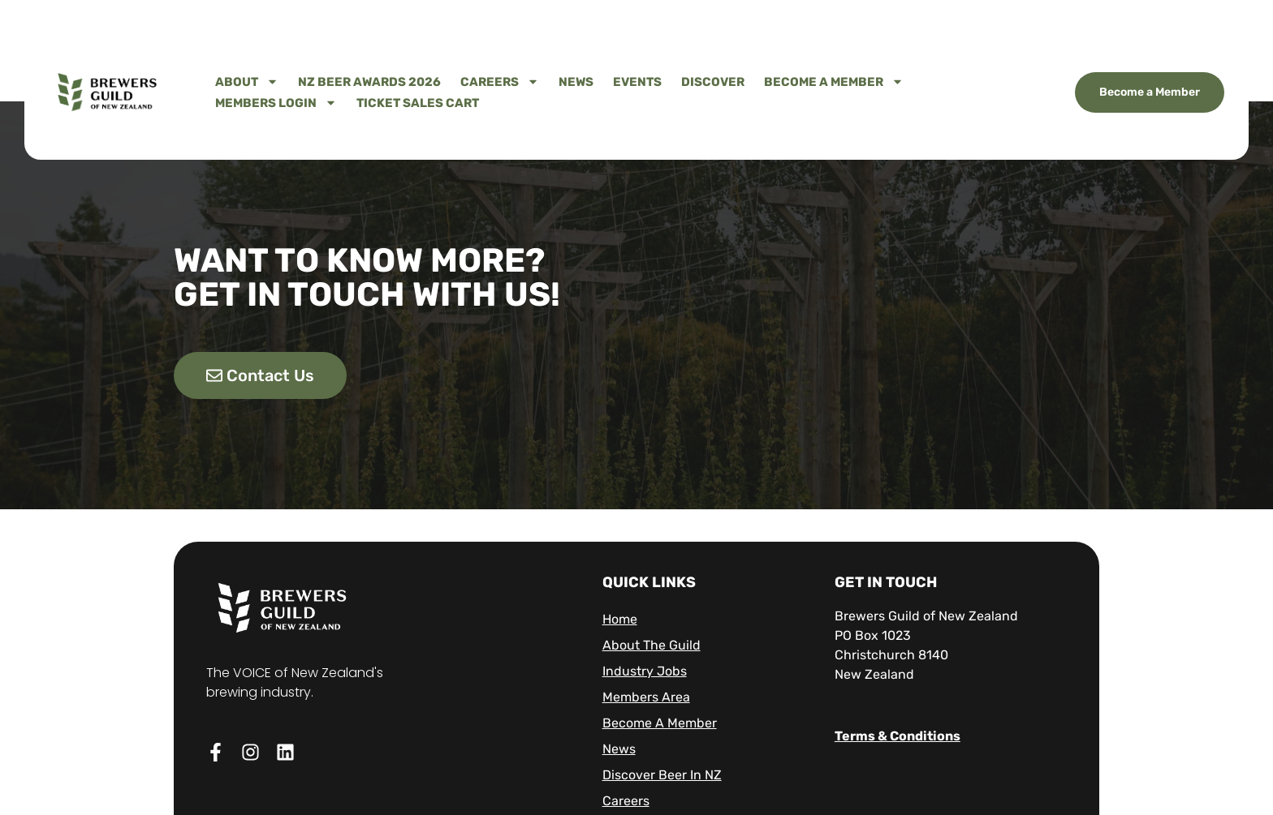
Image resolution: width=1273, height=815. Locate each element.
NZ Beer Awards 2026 (369, 82)
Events (637, 82)
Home (619, 619)
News (576, 82)
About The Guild (651, 645)
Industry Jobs (644, 671)
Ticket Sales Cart (417, 103)
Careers (499, 81)
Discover (712, 82)
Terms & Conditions (897, 736)
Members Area (646, 697)
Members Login (276, 103)
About (246, 81)
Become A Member (834, 81)
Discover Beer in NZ (662, 775)
